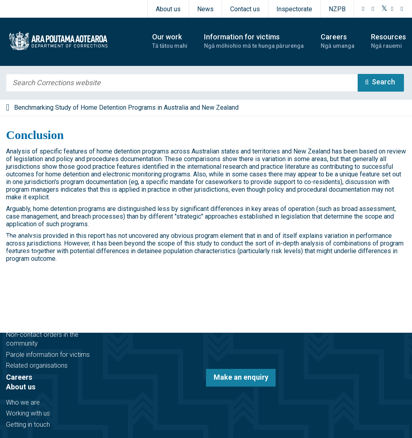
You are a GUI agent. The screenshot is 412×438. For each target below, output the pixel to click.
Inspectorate (294, 9)
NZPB (337, 9)
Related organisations (37, 365)
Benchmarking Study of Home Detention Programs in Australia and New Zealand (126, 107)
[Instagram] (373, 8)
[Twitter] (384, 8)
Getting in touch (28, 424)
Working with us (28, 413)
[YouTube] (392, 8)
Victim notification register (43, 323)
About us (168, 9)
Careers (19, 377)
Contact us (245, 9)
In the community (30, 265)
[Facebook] (363, 8)
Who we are (23, 402)
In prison (18, 276)
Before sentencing (32, 254)
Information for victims (45, 308)
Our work (21, 239)
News (205, 9)
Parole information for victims (48, 354)
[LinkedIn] (402, 8)
